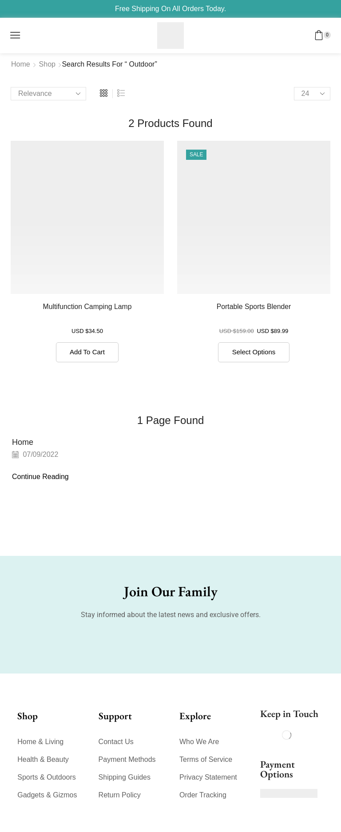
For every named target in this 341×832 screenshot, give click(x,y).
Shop (47, 64)
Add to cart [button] (87, 352)
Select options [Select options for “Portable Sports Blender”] (254, 352)
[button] (15, 35)
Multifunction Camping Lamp (87, 306)
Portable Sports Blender (253, 306)
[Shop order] (48, 93)
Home (20, 64)
